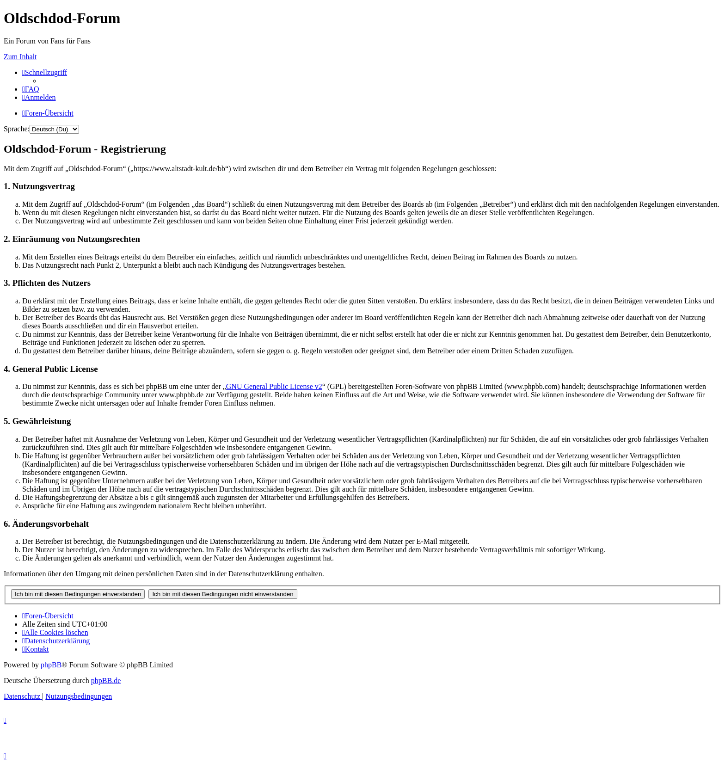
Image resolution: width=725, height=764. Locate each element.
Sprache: (17, 129)
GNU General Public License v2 (274, 386)
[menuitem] (30, 89)
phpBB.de (106, 680)
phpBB (51, 665)
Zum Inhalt (20, 57)
